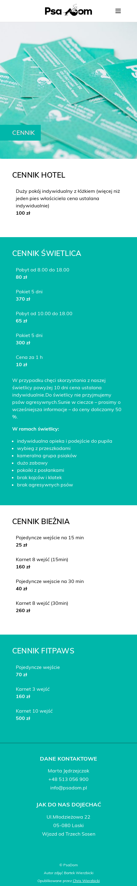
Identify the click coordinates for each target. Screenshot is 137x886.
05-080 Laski (68, 825)
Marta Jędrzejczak (68, 771)
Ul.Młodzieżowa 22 (68, 817)
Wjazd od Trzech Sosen (68, 834)
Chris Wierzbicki (86, 880)
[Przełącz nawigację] (118, 11)
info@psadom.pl (68, 788)
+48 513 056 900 (68, 779)
